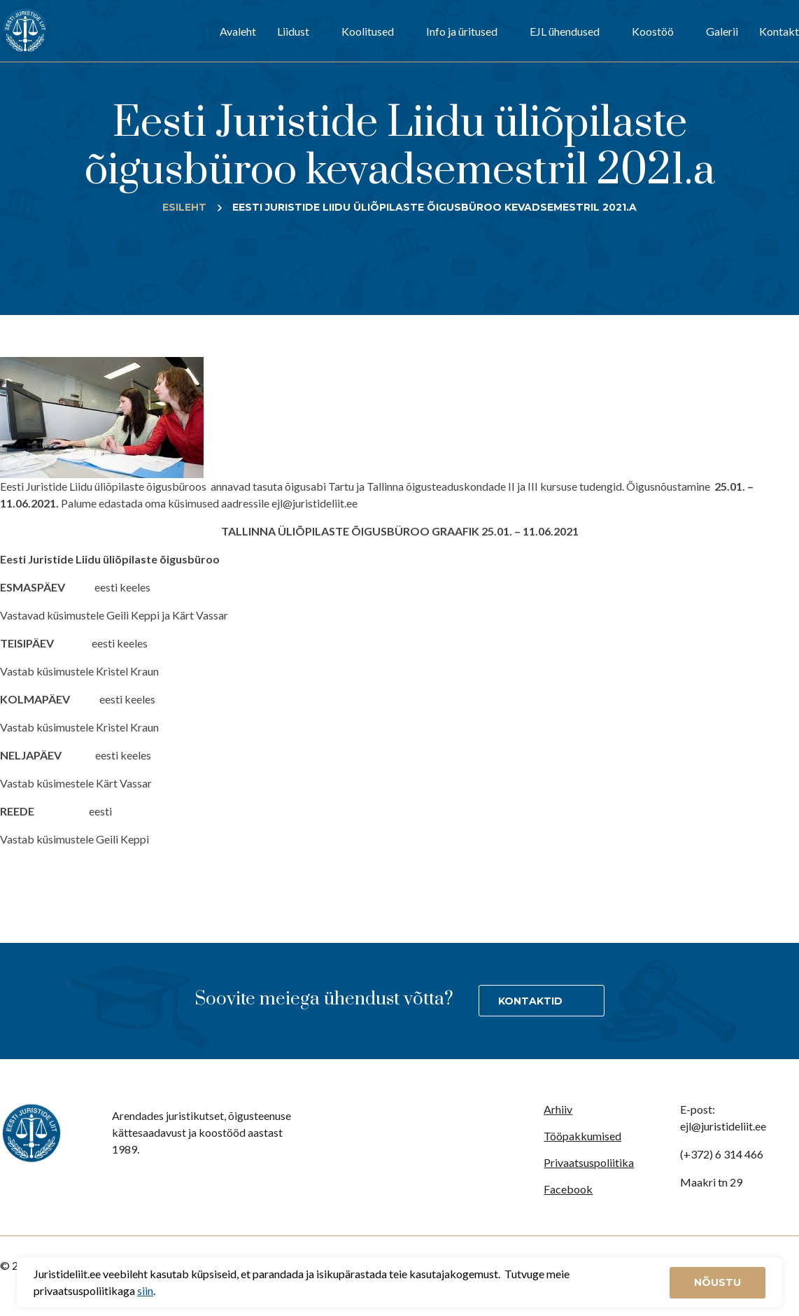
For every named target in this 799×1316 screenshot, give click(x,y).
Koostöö (653, 31)
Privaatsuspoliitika (589, 1162)
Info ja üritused (461, 31)
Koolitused (367, 31)
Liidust (293, 31)
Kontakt (779, 31)
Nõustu (717, 1282)
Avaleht (238, 31)
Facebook (568, 1189)
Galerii (722, 31)
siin (145, 1290)
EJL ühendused (565, 31)
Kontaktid (530, 1001)
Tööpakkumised (582, 1135)
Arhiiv (558, 1109)
